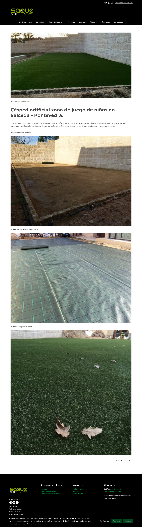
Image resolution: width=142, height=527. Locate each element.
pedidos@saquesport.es (112, 491)
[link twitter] (112, 2)
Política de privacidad (16, 514)
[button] (40, 22)
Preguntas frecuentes (48, 491)
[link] (23, 11)
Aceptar (128, 521)
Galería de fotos (77, 494)
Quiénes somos (77, 489)
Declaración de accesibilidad (50, 494)
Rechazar (117, 521)
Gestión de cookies (15, 512)
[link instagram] (109, 2)
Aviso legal (13, 506)
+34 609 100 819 (116, 489)
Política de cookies (15, 509)
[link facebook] (106, 2)
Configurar (104, 521)
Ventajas (44, 489)
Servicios (75, 491)
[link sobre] (23, 491)
